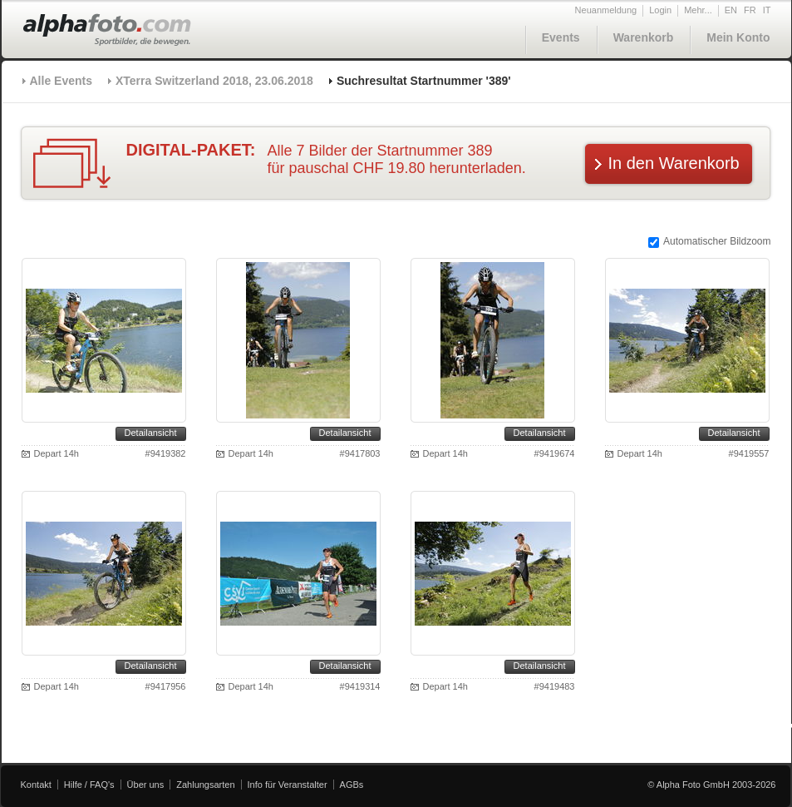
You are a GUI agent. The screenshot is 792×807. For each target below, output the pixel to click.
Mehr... (698, 10)
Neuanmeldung (606, 10)
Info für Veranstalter (287, 785)
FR (750, 10)
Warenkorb (643, 37)
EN (731, 10)
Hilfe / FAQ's (89, 785)
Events (561, 37)
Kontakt (36, 785)
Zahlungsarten (205, 785)
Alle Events (61, 80)
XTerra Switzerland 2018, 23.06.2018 (214, 80)
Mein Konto (738, 37)
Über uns (146, 785)
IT (767, 10)
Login (660, 10)
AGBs (352, 785)
